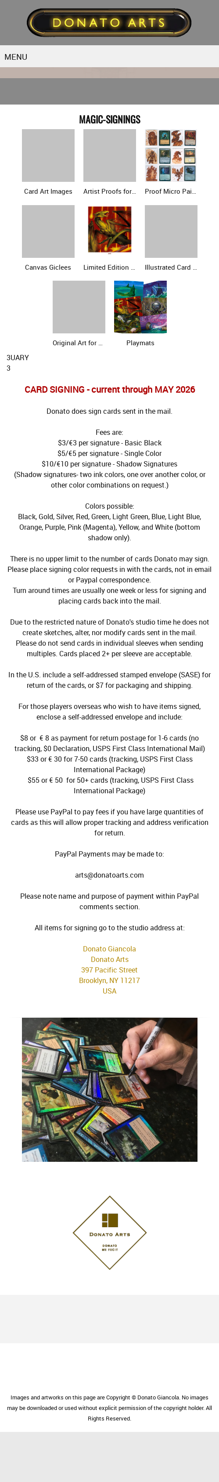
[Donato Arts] (109, 22)
